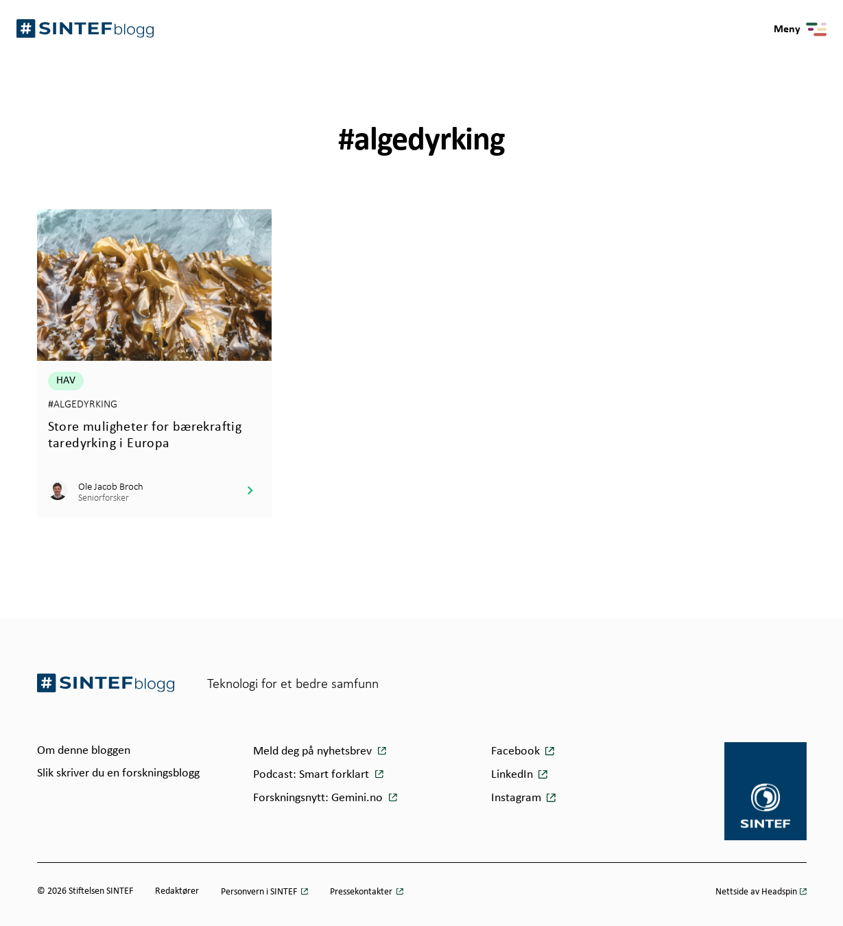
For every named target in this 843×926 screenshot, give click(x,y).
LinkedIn (512, 774)
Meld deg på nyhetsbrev (314, 751)
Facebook (515, 751)
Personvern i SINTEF (260, 892)
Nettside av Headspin (756, 892)
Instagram (516, 798)
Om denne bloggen (83, 750)
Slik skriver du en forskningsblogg (118, 773)
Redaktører (177, 891)
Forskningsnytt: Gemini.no (319, 798)
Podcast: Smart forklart (312, 774)
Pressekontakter (362, 892)
